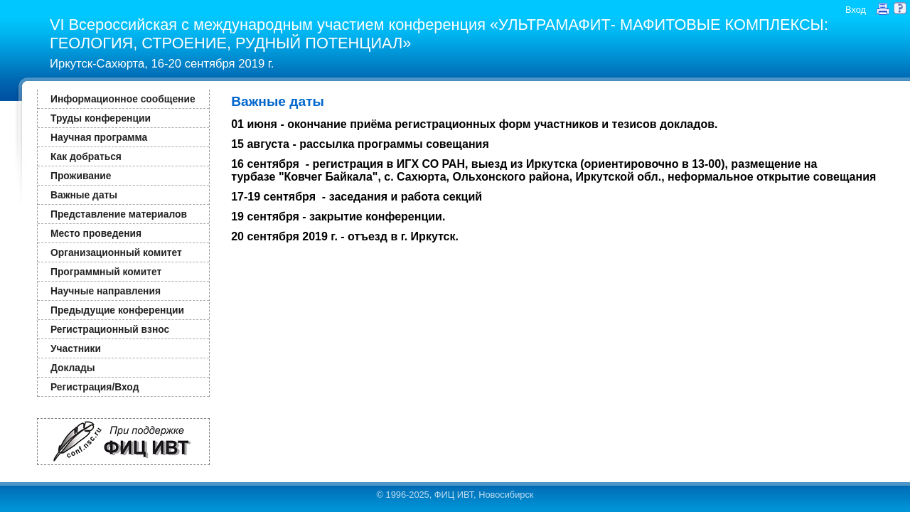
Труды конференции (100, 118)
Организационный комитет (116, 252)
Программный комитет (105, 271)
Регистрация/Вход (94, 387)
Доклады (72, 367)
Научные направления (105, 291)
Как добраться (86, 156)
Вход (855, 9)
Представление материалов (118, 214)
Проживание (80, 175)
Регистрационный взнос (109, 329)
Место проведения (95, 233)
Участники (75, 348)
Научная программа (98, 137)
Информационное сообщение (123, 99)
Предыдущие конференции (117, 310)
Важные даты (83, 195)
